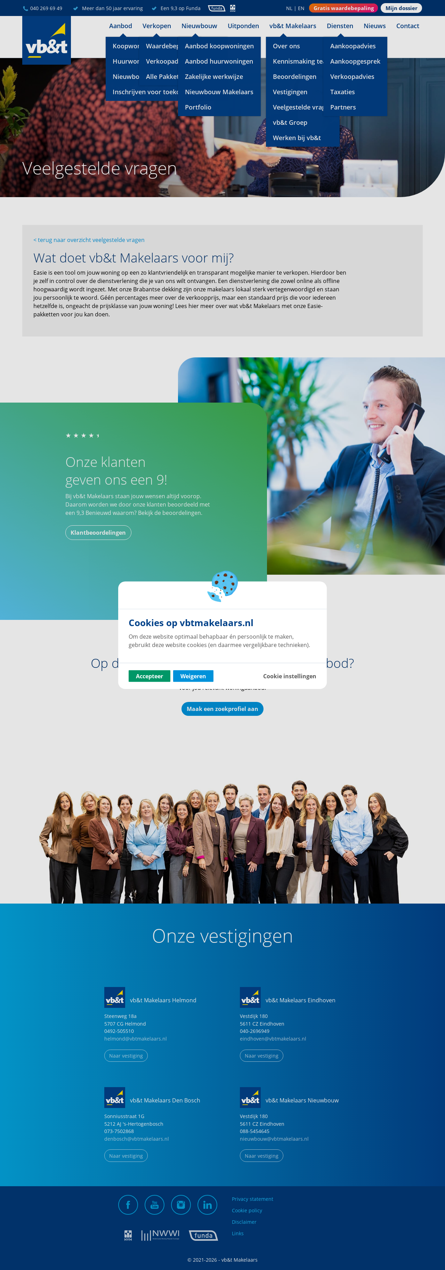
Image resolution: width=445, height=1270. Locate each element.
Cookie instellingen (289, 676)
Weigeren (193, 676)
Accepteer (149, 676)
